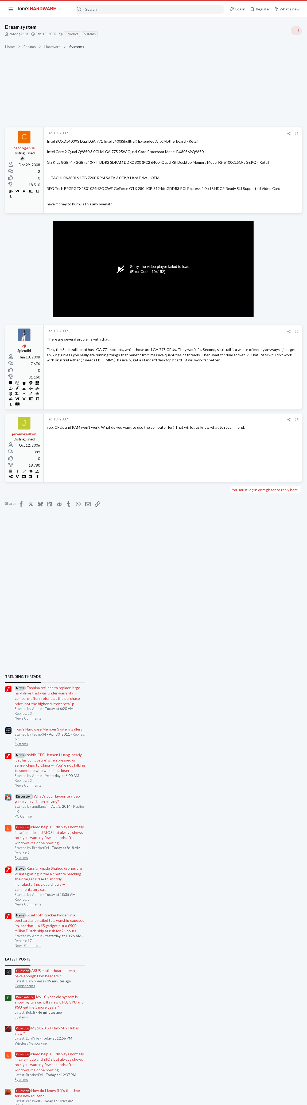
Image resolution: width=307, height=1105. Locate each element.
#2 (211, 342)
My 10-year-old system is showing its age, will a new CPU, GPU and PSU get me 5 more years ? (265, 615)
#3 (211, 430)
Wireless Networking (247, 657)
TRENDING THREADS (239, 290)
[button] (10, 9)
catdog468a (19, 34)
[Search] (143, 9)
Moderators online (240, 785)
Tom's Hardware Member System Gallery (265, 343)
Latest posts (234, 573)
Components (241, 600)
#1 (211, 133)
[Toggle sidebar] (296, 30)
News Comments (244, 332)
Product (72, 34)
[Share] (203, 133)
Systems (89, 34)
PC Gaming (239, 430)
